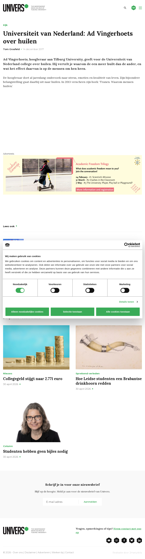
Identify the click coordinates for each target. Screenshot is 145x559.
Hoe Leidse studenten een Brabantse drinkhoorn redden (109, 381)
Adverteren (44, 552)
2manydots (136, 552)
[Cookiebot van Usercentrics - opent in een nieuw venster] (126, 245)
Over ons (18, 552)
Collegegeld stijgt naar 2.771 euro (32, 378)
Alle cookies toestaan (118, 311)
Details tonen (126, 301)
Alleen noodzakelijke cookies (27, 311)
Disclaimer (30, 552)
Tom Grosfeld (11, 49)
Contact (69, 552)
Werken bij (57, 552)
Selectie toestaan (72, 311)
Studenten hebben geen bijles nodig (35, 451)
